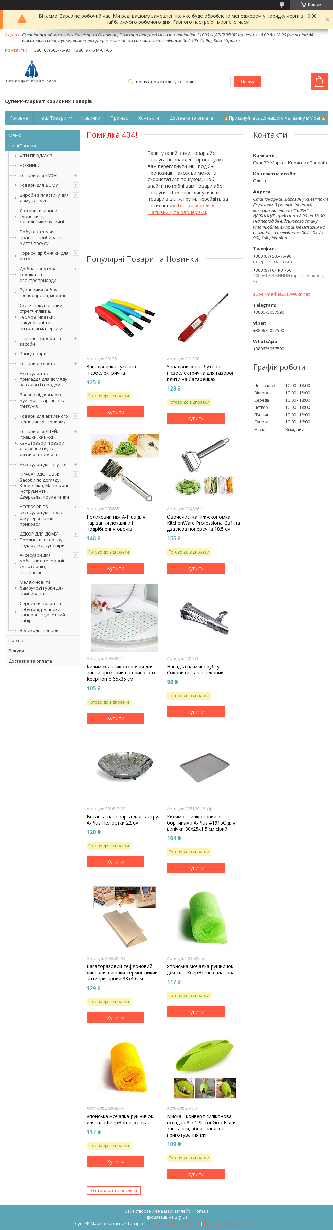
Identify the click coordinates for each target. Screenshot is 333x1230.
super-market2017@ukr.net (281, 294)
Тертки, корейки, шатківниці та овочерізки (182, 208)
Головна (19, 118)
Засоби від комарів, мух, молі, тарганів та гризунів (43, 400)
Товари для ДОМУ (39, 185)
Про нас (119, 118)
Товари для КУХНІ (38, 175)
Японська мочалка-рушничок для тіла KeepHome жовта (120, 1119)
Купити (115, 412)
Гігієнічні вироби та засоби (40, 341)
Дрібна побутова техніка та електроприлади (38, 274)
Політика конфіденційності (231, 1223)
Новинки (90, 118)
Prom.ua (200, 1211)
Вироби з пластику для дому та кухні (44, 198)
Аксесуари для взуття (43, 464)
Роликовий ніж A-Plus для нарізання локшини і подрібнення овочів (116, 523)
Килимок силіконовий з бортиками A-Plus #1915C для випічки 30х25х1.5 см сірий (201, 823)
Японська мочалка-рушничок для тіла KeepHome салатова (201, 969)
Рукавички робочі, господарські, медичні (44, 293)
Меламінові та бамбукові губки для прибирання (42, 588)
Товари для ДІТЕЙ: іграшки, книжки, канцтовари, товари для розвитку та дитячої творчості (42, 442)
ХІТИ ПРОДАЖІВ (36, 155)
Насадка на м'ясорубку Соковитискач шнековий (195, 670)
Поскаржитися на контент (173, 1223)
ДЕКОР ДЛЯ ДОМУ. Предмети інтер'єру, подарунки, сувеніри (42, 539)
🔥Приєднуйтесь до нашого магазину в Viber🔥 (275, 118)
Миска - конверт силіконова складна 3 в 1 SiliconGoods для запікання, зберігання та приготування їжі (202, 1125)
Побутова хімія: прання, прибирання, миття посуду (43, 237)
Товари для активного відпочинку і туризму (44, 419)
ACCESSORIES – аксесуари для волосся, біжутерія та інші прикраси (45, 515)
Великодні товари (39, 630)
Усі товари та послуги (113, 1190)
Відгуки (16, 651)
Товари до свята (37, 363)
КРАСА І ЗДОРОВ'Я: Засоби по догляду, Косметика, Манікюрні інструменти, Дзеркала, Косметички (44, 485)
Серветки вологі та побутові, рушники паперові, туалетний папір (42, 612)
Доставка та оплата (191, 118)
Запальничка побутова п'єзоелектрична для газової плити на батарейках (200, 373)
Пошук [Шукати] (247, 81)
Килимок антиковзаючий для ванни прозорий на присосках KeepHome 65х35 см (121, 673)
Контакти (148, 118)
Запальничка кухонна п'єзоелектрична (111, 370)
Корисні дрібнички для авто (44, 256)
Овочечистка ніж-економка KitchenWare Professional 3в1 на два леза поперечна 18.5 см (203, 523)
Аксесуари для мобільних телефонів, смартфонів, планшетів (43, 563)
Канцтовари (33, 353)
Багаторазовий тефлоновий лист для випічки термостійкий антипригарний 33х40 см (122, 972)
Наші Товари (52, 118)
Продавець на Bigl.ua (166, 1217)
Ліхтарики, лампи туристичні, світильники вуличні (42, 216)
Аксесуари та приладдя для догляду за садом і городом (43, 379)
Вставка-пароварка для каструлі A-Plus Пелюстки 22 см (124, 820)
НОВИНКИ (30, 165)
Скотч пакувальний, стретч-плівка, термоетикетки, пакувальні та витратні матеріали (42, 316)
